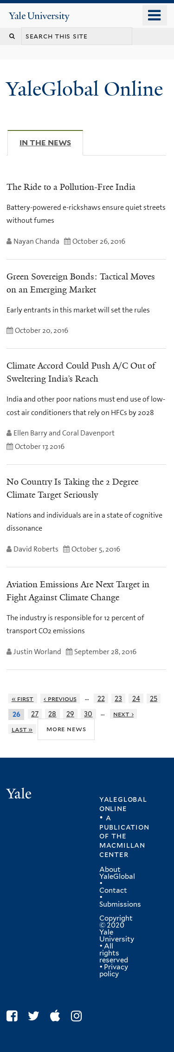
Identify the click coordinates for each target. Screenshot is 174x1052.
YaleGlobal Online (84, 89)
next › (123, 714)
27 (35, 714)
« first (23, 698)
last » (22, 729)
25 (153, 698)
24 (136, 698)
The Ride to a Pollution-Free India (70, 187)
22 (101, 698)
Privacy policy (113, 970)
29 (70, 714)
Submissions (120, 904)
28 (52, 714)
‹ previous (60, 698)
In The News (51, 142)
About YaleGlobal (117, 873)
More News (66, 729)
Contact (113, 890)
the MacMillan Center (122, 845)
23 (118, 698)
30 (88, 714)
